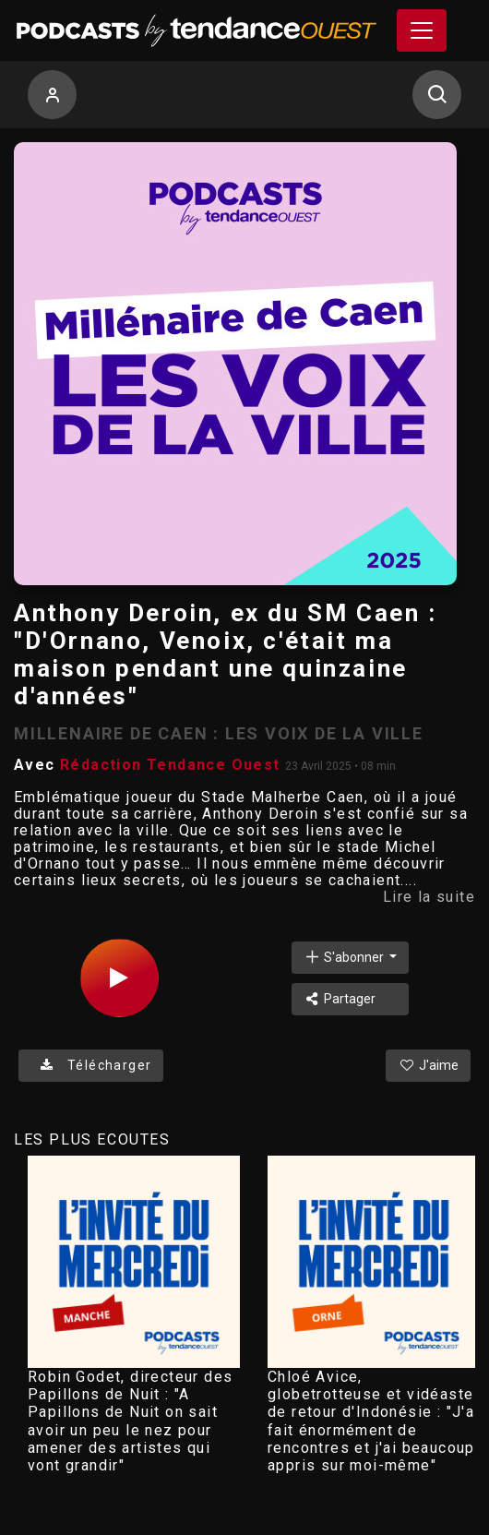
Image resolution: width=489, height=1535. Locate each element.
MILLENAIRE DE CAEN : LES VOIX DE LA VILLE (218, 733)
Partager (340, 998)
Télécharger (90, 1065)
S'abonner (345, 956)
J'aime (428, 1065)
